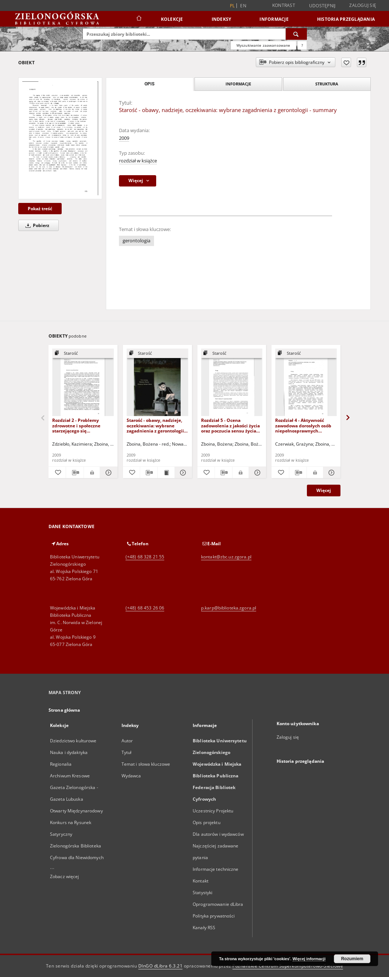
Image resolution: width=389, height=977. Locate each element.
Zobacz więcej (64, 876)
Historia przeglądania (346, 19)
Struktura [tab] (326, 83)
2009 (124, 138)
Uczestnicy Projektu (213, 811)
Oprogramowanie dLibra (218, 904)
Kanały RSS (204, 927)
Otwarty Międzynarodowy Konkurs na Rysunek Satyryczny (76, 822)
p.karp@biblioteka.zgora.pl (228, 608)
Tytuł (127, 752)
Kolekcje (172, 19)
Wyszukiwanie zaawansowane (263, 45)
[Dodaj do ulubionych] (346, 62)
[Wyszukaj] (296, 34)
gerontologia (136, 241)
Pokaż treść (40, 208)
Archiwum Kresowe (70, 776)
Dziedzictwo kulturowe (73, 741)
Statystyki (202, 892)
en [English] (243, 5)
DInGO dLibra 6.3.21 (160, 966)
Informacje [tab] (238, 83)
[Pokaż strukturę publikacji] (83, 353)
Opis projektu (206, 822)
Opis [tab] (149, 83)
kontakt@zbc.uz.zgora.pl (226, 557)
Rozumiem (352, 958)
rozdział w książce (138, 161)
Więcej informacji (309, 959)
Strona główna (64, 710)
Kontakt (200, 881)
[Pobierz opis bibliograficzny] (74, 472)
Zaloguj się (362, 5)
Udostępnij (322, 6)
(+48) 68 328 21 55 (145, 557)
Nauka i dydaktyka (69, 752)
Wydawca (131, 776)
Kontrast (283, 5)
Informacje (274, 19)
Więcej (323, 490)
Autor (127, 741)
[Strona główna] (138, 19)
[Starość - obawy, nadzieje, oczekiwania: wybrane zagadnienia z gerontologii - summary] (60, 138)
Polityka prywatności (214, 916)
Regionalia (61, 764)
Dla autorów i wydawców (218, 834)
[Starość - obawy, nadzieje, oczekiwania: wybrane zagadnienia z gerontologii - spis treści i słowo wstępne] (157, 382)
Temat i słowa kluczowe (146, 764)
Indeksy (221, 19)
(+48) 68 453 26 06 (145, 608)
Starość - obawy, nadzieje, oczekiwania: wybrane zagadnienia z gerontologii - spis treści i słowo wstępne (156, 425)
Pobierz (36, 225)
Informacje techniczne (216, 869)
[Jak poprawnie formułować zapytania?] (302, 45)
